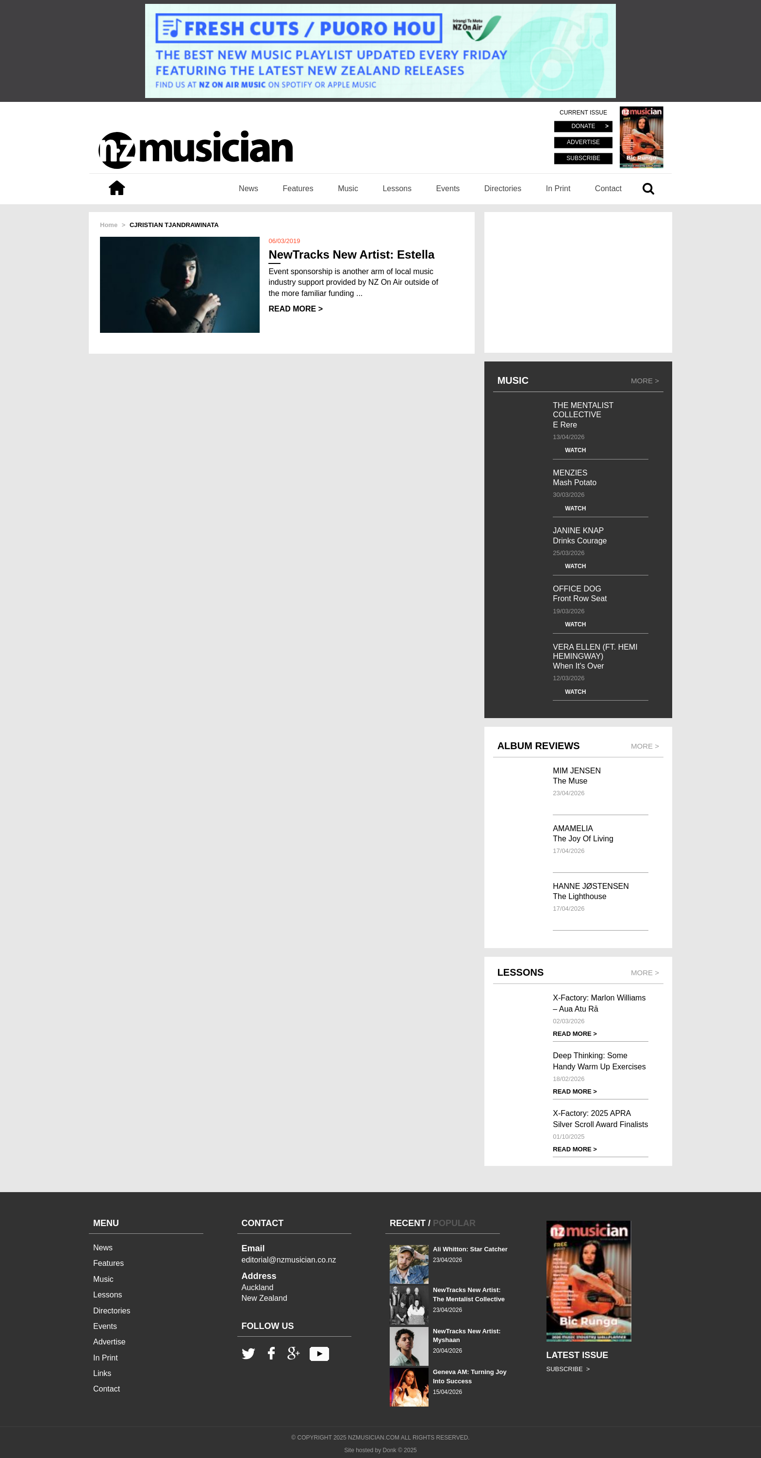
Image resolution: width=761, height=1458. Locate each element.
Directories (502, 188)
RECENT (408, 1223)
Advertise (109, 1342)
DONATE (583, 126)
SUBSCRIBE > (568, 1369)
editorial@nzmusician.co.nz (289, 1260)
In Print (558, 188)
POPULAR (454, 1223)
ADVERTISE (583, 142)
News (248, 188)
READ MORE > (295, 309)
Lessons (397, 188)
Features (298, 188)
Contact (608, 188)
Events (448, 188)
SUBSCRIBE (583, 158)
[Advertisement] (578, 282)
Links (102, 1373)
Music (348, 188)
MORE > (645, 381)
